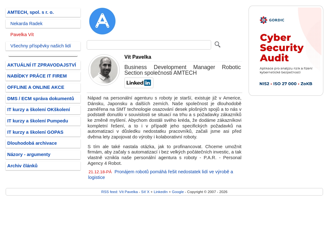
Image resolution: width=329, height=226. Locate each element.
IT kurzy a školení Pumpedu (37, 120)
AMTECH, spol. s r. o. (30, 12)
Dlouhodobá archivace (32, 143)
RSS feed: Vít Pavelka (119, 192)
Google (178, 192)
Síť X (145, 192)
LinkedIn (160, 192)
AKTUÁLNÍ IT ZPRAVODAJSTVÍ (41, 64)
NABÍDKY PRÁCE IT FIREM (37, 75)
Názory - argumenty (28, 154)
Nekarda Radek (26, 23)
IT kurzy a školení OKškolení (38, 109)
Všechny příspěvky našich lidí (40, 45)
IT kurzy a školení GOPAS (35, 132)
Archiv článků (22, 165)
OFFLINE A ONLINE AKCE (35, 87)
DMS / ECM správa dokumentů (40, 98)
